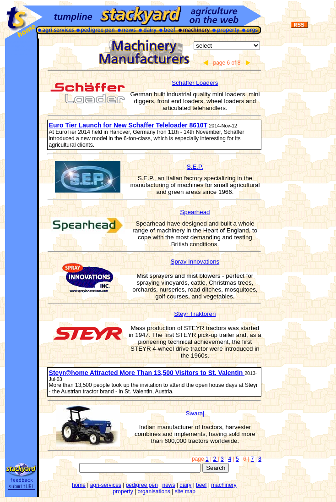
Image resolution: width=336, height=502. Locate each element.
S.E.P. (195, 166)
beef (201, 485)
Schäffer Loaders (195, 82)
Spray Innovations (195, 261)
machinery (223, 485)
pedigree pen (142, 485)
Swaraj (194, 413)
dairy (185, 485)
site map (185, 491)
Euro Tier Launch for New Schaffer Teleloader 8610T (128, 125)
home (79, 485)
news (168, 485)
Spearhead (195, 212)
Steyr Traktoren (195, 313)
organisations (153, 491)
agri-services (105, 485)
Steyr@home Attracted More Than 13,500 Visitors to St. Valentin (147, 372)
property (123, 491)
